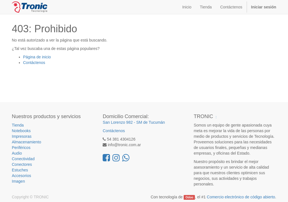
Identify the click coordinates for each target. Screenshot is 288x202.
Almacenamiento (26, 142)
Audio (17, 153)
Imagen (18, 181)
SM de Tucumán (150, 122)
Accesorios (21, 175)
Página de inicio (37, 57)
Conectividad (23, 159)
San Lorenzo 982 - (119, 122)
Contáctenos (34, 62)
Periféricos (21, 147)
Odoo (189, 197)
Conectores (22, 164)
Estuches (20, 170)
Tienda (18, 125)
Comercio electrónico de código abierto (241, 197)
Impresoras (22, 136)
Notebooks (21, 130)
